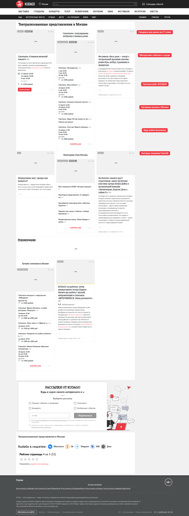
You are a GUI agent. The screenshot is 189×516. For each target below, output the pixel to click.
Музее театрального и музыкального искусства (114, 74)
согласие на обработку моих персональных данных (50, 420)
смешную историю (37, 68)
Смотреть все (75, 144)
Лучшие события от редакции (45, 403)
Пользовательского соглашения (41, 427)
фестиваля (109, 71)
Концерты (36, 408)
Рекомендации (27, 239)
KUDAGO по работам (75, 315)
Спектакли (81, 403)
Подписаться (85, 415)
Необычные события (86, 408)
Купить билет (25, 89)
